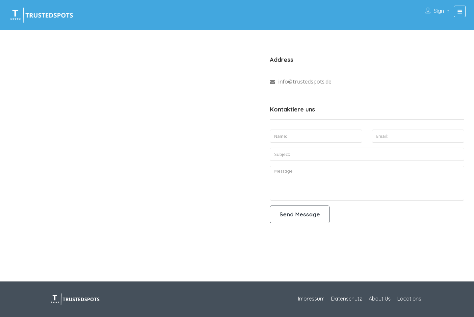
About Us (380, 298)
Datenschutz (346, 298)
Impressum (311, 298)
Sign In (441, 11)
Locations (409, 298)
